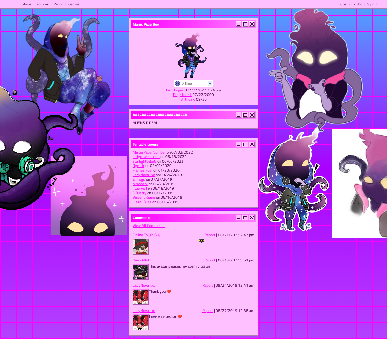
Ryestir (138, 166)
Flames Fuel (142, 170)
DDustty (139, 193)
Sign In (372, 4)
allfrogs (139, 179)
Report (210, 235)
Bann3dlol (141, 260)
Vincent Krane (144, 197)
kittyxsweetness (146, 157)
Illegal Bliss (142, 202)
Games (74, 4)
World (58, 4)
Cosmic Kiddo (351, 4)
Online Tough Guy (146, 235)
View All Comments (149, 225)
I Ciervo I (140, 188)
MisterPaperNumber (149, 152)
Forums (43, 4)
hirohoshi (140, 184)
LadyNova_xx (144, 175)
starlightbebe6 (144, 161)
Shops (27, 4)
